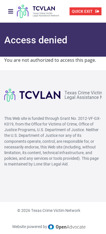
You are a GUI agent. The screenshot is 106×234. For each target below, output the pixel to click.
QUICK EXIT (82, 11)
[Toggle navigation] (11, 11)
